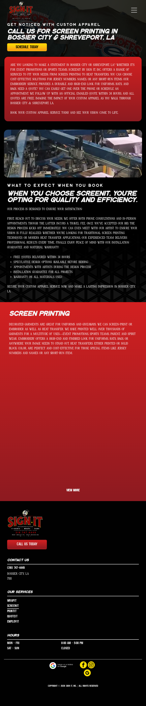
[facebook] (83, 665)
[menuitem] (73, 600)
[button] (134, 10)
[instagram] (91, 665)
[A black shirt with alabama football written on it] (105, 392)
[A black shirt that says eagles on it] (105, 457)
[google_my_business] (87, 673)
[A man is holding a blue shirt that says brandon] (41, 457)
